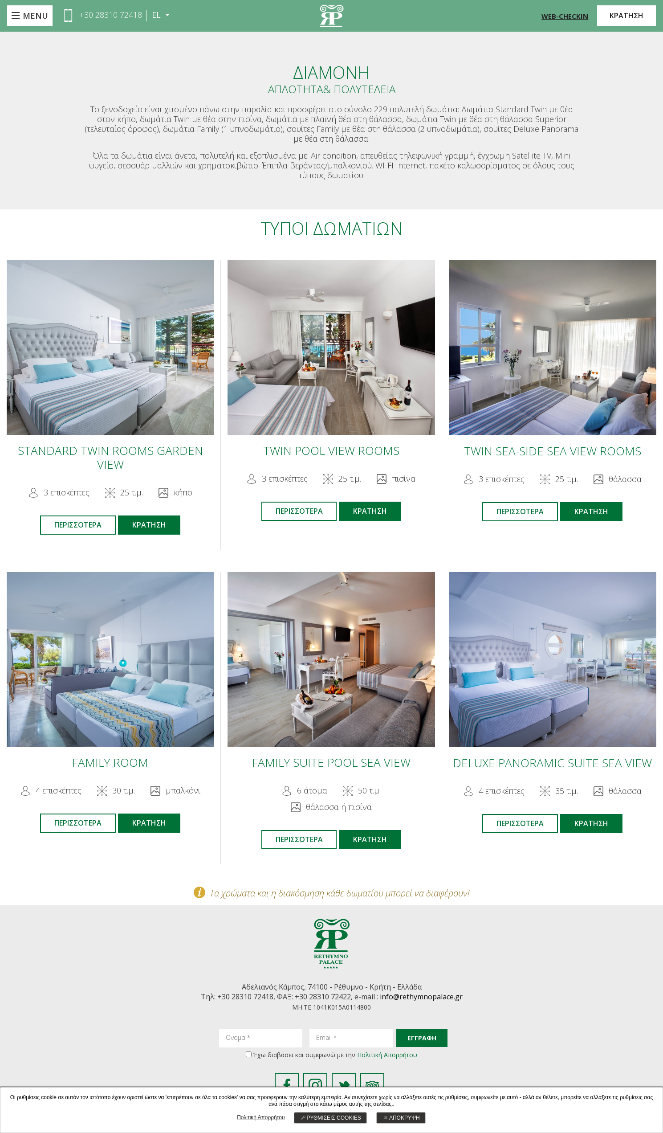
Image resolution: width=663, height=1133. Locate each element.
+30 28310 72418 (110, 14)
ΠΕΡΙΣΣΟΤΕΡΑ (78, 525)
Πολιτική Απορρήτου (387, 1055)
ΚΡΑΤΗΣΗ (626, 15)
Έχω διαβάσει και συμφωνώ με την (335, 1055)
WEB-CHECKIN (564, 16)
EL (157, 15)
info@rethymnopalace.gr (421, 997)
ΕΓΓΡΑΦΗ (421, 1038)
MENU (35, 15)
